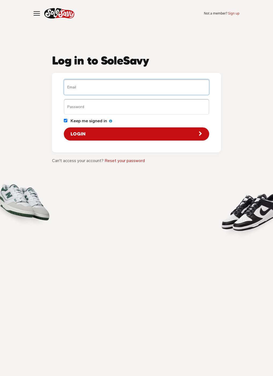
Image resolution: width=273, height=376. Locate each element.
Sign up (233, 13)
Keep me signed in (88, 121)
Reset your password (125, 160)
